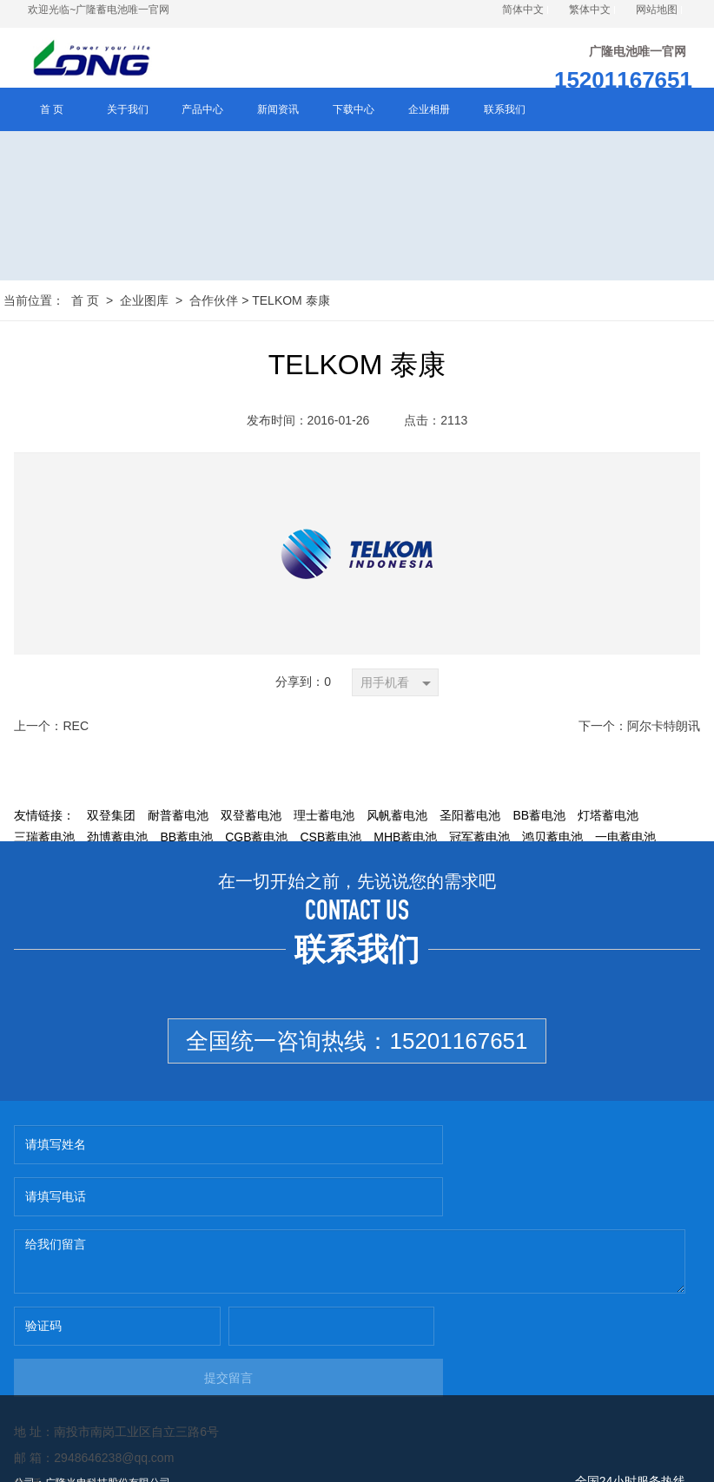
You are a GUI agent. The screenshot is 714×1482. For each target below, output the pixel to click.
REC (76, 729)
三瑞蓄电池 (44, 840)
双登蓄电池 (251, 819)
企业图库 (144, 304)
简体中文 (523, 9)
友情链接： (44, 819)
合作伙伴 (213, 304)
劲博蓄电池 (117, 840)
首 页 (85, 304)
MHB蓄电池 (405, 840)
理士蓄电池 (324, 819)
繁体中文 (590, 9)
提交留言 (521, 1277)
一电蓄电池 (625, 840)
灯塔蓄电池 (608, 819)
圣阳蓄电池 (470, 819)
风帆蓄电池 (397, 819)
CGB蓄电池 (256, 840)
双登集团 (111, 819)
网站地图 (657, 9)
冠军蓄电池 (479, 840)
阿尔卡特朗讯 (663, 729)
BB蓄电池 (538, 819)
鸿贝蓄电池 (552, 840)
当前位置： (33, 304)
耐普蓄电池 (178, 819)
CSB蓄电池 (330, 840)
